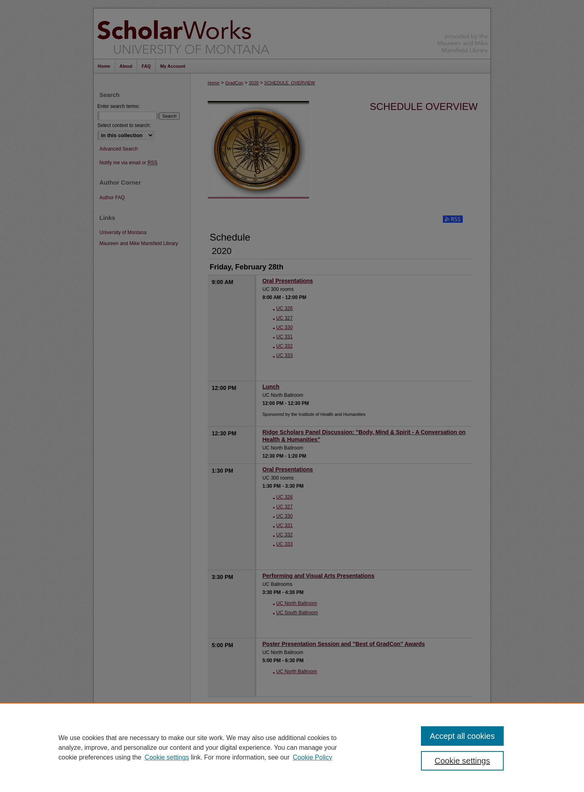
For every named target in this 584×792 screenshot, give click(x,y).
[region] (292, 747)
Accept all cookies (462, 736)
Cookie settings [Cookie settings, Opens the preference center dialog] (462, 760)
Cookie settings (167, 757)
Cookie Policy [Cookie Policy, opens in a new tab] (312, 757)
